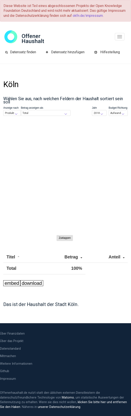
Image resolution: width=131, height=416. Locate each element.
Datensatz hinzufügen (65, 52)
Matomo (68, 397)
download (32, 283)
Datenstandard (10, 349)
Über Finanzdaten (12, 333)
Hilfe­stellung (107, 52)
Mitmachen (8, 356)
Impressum (8, 379)
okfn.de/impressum (88, 16)
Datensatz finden (20, 52)
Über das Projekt (11, 341)
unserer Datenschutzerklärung (59, 407)
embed (12, 283)
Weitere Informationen (16, 364)
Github (4, 371)
